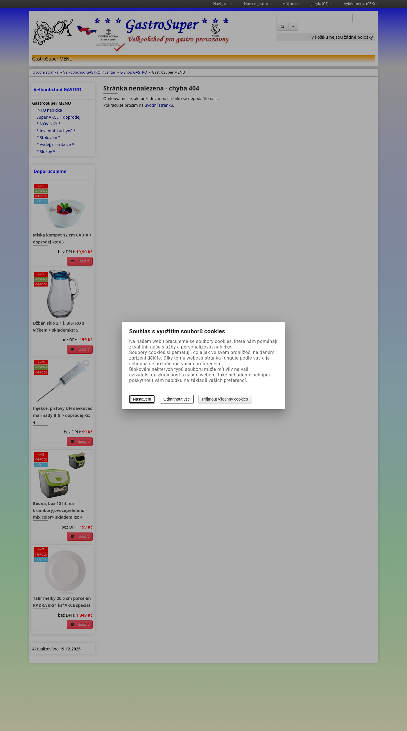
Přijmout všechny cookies (225, 399)
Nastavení (142, 399)
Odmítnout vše (177, 399)
